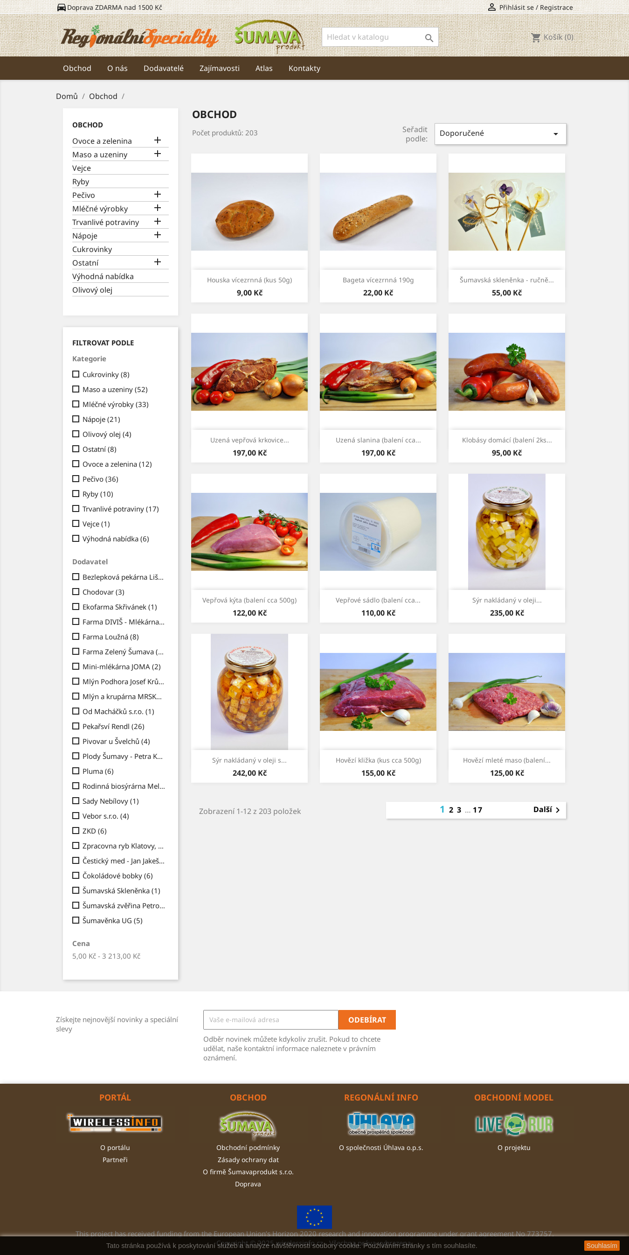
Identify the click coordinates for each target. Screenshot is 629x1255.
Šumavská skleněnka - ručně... (507, 279)
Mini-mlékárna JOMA (122, 666)
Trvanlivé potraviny (105, 222)
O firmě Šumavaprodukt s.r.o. (248, 1171)
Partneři (115, 1159)
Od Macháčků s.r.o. (118, 711)
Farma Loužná (111, 636)
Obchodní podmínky (248, 1147)
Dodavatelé (164, 68)
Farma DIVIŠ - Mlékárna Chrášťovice (124, 621)
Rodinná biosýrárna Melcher (124, 786)
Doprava (248, 1183)
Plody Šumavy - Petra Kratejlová (124, 756)
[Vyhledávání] (380, 37)
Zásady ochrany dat (248, 1159)
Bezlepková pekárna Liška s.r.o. (124, 577)
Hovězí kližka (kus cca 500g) (378, 760)
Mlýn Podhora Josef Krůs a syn (124, 681)
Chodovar (103, 591)
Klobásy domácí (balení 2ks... (507, 439)
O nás (117, 68)
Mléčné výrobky (100, 209)
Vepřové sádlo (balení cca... (378, 600)
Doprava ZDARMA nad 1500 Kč (109, 7)
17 (478, 810)
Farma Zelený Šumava (124, 651)
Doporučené (500, 134)
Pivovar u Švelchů (116, 741)
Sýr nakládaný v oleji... (507, 600)
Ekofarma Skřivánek (120, 606)
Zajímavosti (220, 68)
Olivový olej (92, 290)
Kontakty (304, 68)
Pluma (98, 771)
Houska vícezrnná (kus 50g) (249, 279)
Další (548, 810)
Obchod (77, 68)
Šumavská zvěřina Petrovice (124, 905)
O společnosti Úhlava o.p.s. (381, 1147)
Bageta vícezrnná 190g (378, 279)
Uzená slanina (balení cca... (378, 439)
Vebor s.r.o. (106, 815)
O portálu (115, 1147)
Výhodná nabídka (103, 276)
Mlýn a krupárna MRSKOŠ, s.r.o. (124, 696)
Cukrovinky (92, 249)
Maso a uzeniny (99, 155)
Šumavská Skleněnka (121, 890)
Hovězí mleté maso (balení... (507, 760)
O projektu (514, 1147)
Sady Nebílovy (111, 801)
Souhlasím (602, 1245)
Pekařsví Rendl (114, 726)
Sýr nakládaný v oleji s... (249, 760)
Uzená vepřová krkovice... (249, 439)
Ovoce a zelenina (102, 141)
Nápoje (84, 236)
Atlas (264, 68)
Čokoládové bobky (118, 875)
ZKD (95, 830)
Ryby (80, 182)
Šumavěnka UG (113, 920)
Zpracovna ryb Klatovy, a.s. (124, 845)
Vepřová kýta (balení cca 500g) (249, 600)
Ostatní (85, 263)
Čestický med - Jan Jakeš (124, 860)
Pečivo (83, 195)
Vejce (81, 168)
